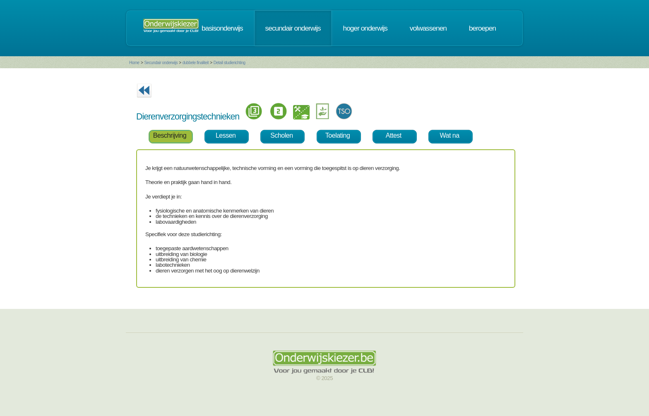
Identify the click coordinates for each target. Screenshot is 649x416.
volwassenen (428, 28)
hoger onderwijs (365, 28)
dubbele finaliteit (196, 62)
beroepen (482, 28)
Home (134, 62)
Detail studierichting (229, 62)
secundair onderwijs (293, 28)
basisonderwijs (222, 28)
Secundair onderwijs (161, 62)
